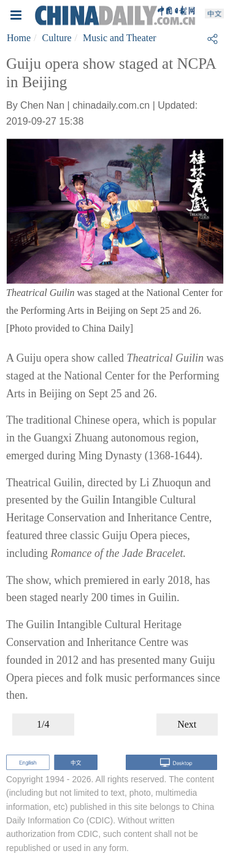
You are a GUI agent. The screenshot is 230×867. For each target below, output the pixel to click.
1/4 (43, 724)
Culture (57, 38)
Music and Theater (119, 38)
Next (186, 724)
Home (19, 38)
